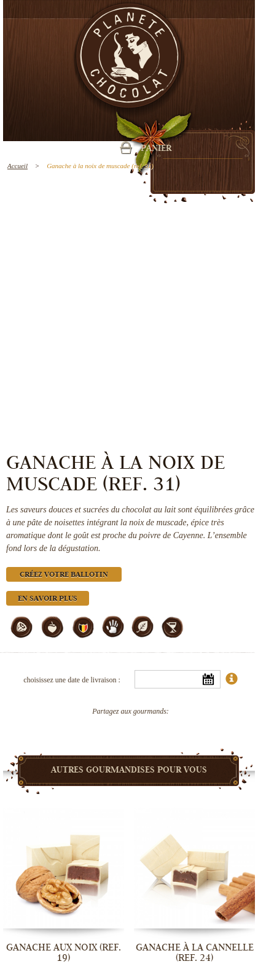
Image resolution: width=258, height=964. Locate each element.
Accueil (17, 165)
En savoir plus (47, 599)
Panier (156, 149)
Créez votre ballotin (64, 575)
